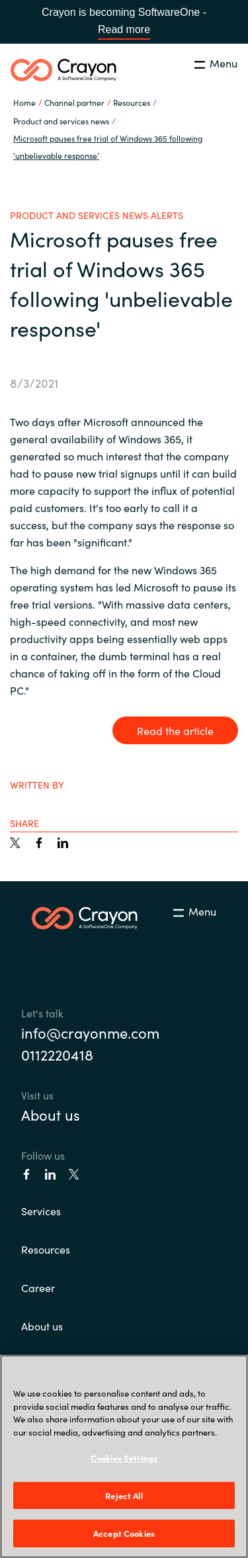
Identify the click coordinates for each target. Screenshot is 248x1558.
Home (24, 102)
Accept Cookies (124, 1533)
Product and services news (61, 120)
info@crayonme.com (90, 1032)
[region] (124, 1456)
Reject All (123, 1495)
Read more (124, 29)
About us (50, 1114)
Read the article (175, 730)
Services (41, 1210)
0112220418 (57, 1054)
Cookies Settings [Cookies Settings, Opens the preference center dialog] (124, 1457)
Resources (45, 1249)
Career (38, 1287)
